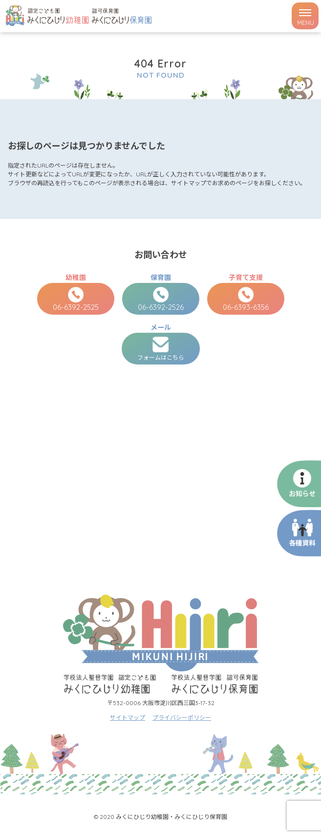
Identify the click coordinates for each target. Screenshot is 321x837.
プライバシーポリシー (181, 717)
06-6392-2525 (76, 299)
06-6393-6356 (246, 299)
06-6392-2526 (161, 299)
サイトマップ (127, 717)
